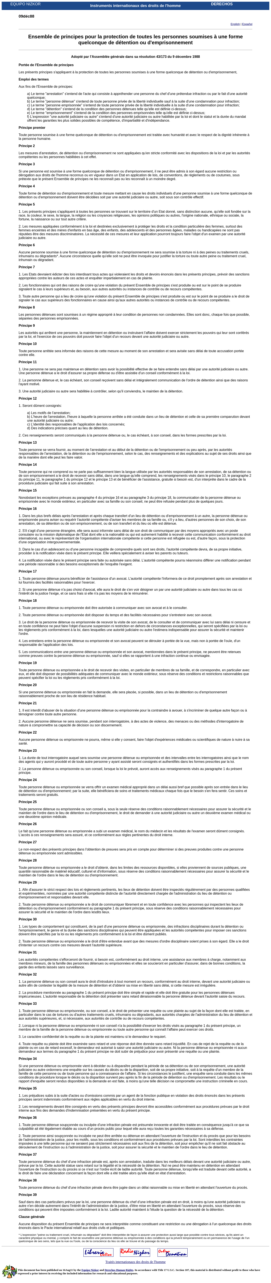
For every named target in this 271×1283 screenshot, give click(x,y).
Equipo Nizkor (90, 1270)
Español (247, 24)
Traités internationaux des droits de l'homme (135, 1262)
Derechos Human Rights (119, 1270)
